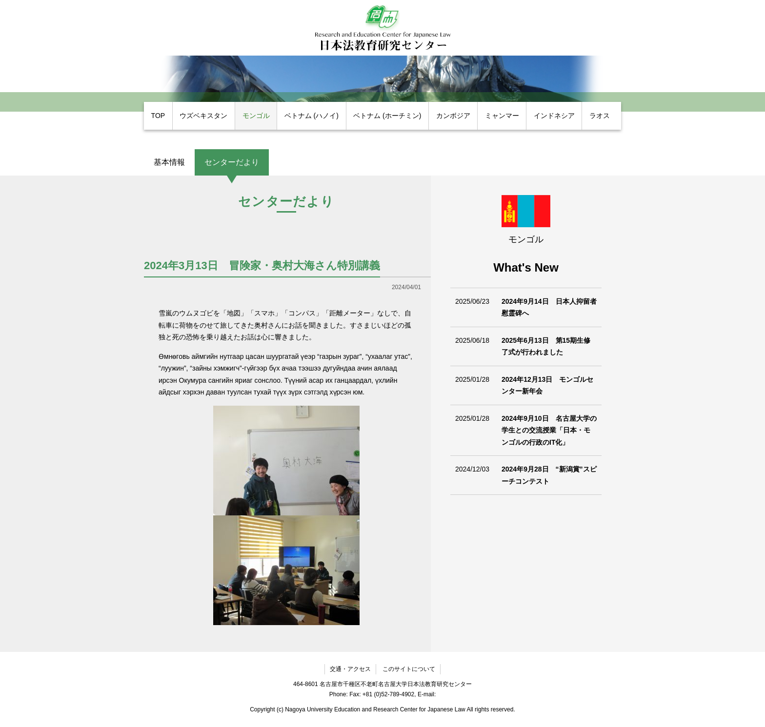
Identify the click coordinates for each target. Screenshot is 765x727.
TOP (158, 115)
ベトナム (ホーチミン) (387, 115)
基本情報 (169, 162)
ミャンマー (502, 115)
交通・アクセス (350, 669)
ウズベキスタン (203, 115)
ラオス (599, 115)
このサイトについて (408, 669)
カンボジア (453, 115)
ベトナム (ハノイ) (311, 115)
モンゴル (256, 115)
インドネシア (554, 115)
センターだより (231, 162)
